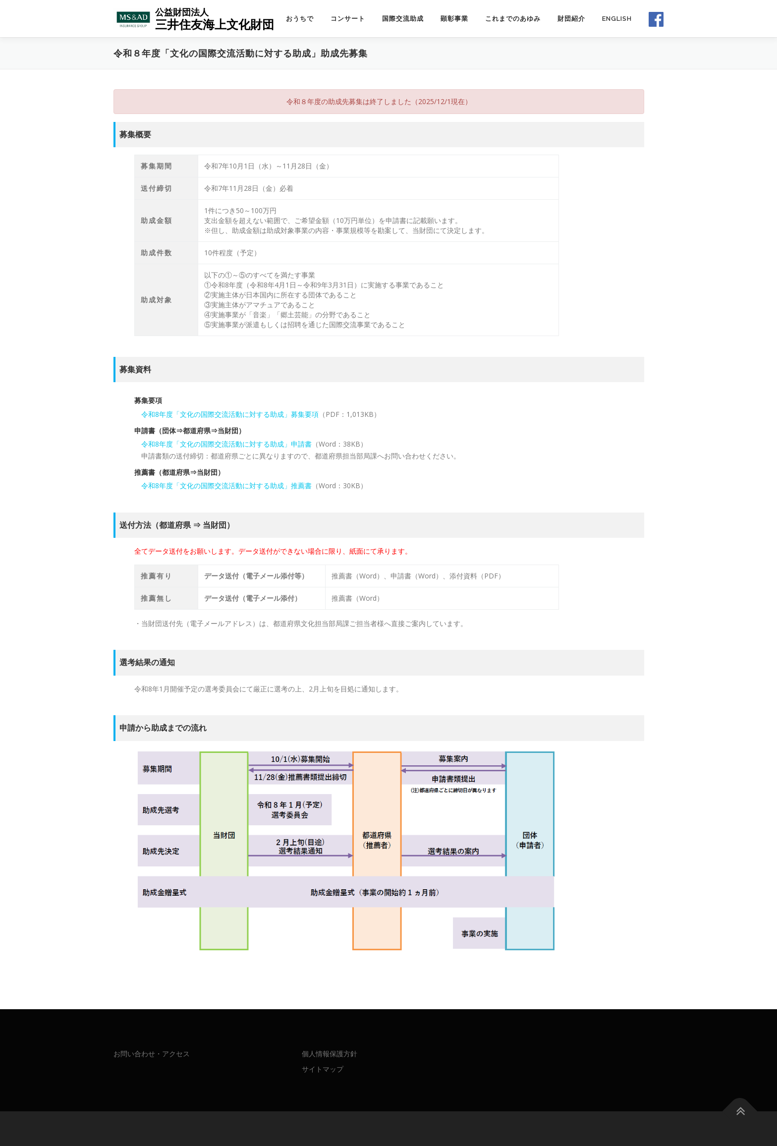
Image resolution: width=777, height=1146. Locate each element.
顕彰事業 (454, 18)
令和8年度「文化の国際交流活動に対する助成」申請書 (226, 444)
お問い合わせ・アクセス (151, 1053)
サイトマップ (322, 1069)
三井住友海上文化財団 (214, 24)
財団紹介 (571, 18)
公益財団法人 (182, 12)
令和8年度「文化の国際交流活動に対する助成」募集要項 (230, 414)
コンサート (348, 18)
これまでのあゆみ (513, 18)
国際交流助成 (403, 18)
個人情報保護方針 (329, 1053)
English (617, 18)
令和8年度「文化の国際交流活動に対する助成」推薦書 (226, 485)
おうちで (300, 18)
